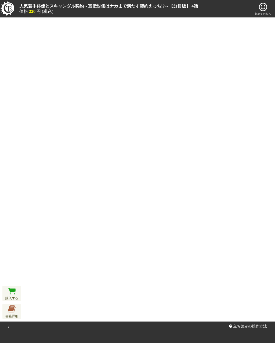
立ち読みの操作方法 (248, 326)
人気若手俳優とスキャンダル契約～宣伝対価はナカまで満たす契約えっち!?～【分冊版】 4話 (108, 6)
